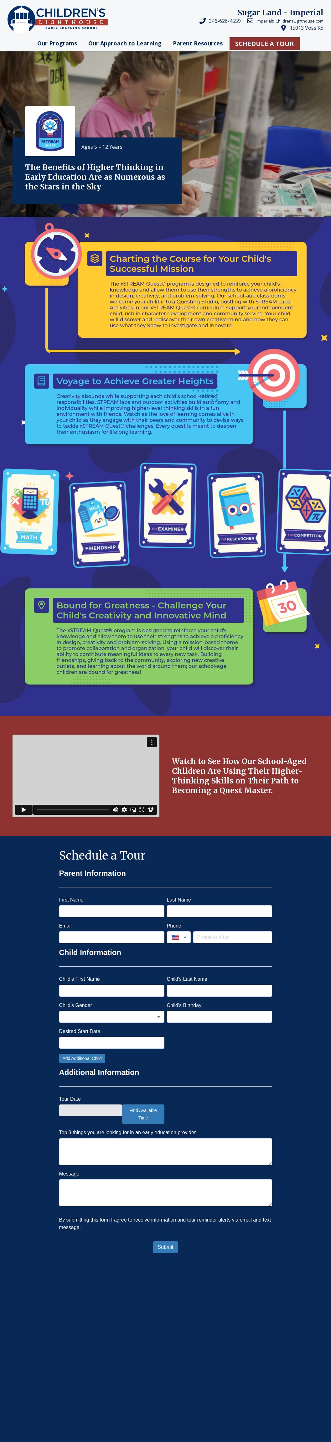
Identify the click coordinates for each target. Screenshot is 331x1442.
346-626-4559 (225, 21)
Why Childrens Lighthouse (226, 1314)
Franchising (123, 1374)
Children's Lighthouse (38, 1342)
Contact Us (121, 1389)
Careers (114, 1359)
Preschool (177, 1314)
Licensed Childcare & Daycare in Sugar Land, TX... (102, 1314)
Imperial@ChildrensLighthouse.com (289, 21)
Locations (119, 1343)
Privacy (19, 1420)
